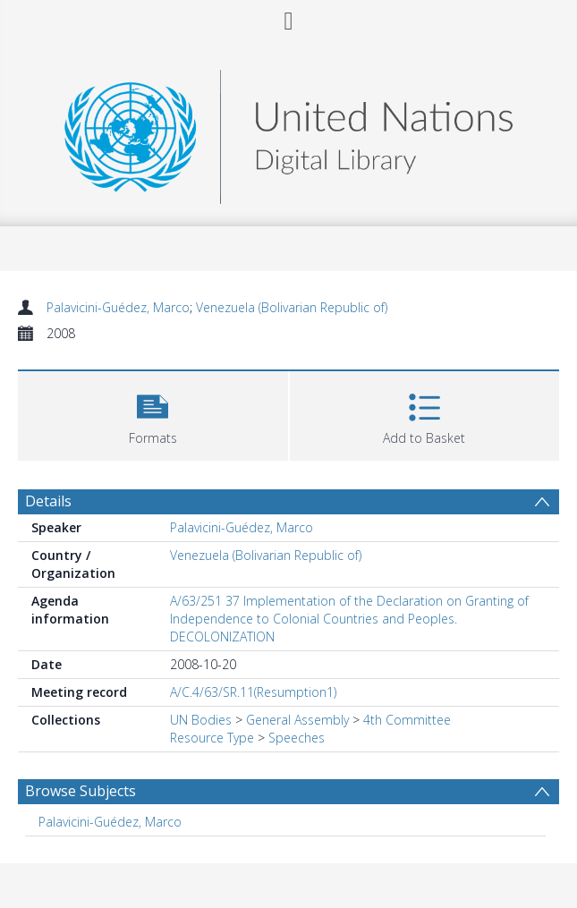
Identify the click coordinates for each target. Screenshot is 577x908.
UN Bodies (201, 719)
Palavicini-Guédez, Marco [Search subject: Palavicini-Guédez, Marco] (110, 821)
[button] (153, 413)
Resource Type (212, 737)
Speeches (296, 737)
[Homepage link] (288, 132)
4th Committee (407, 719)
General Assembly (297, 719)
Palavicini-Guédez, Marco (118, 307)
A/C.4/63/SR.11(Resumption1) (253, 691)
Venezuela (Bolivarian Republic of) (291, 307)
